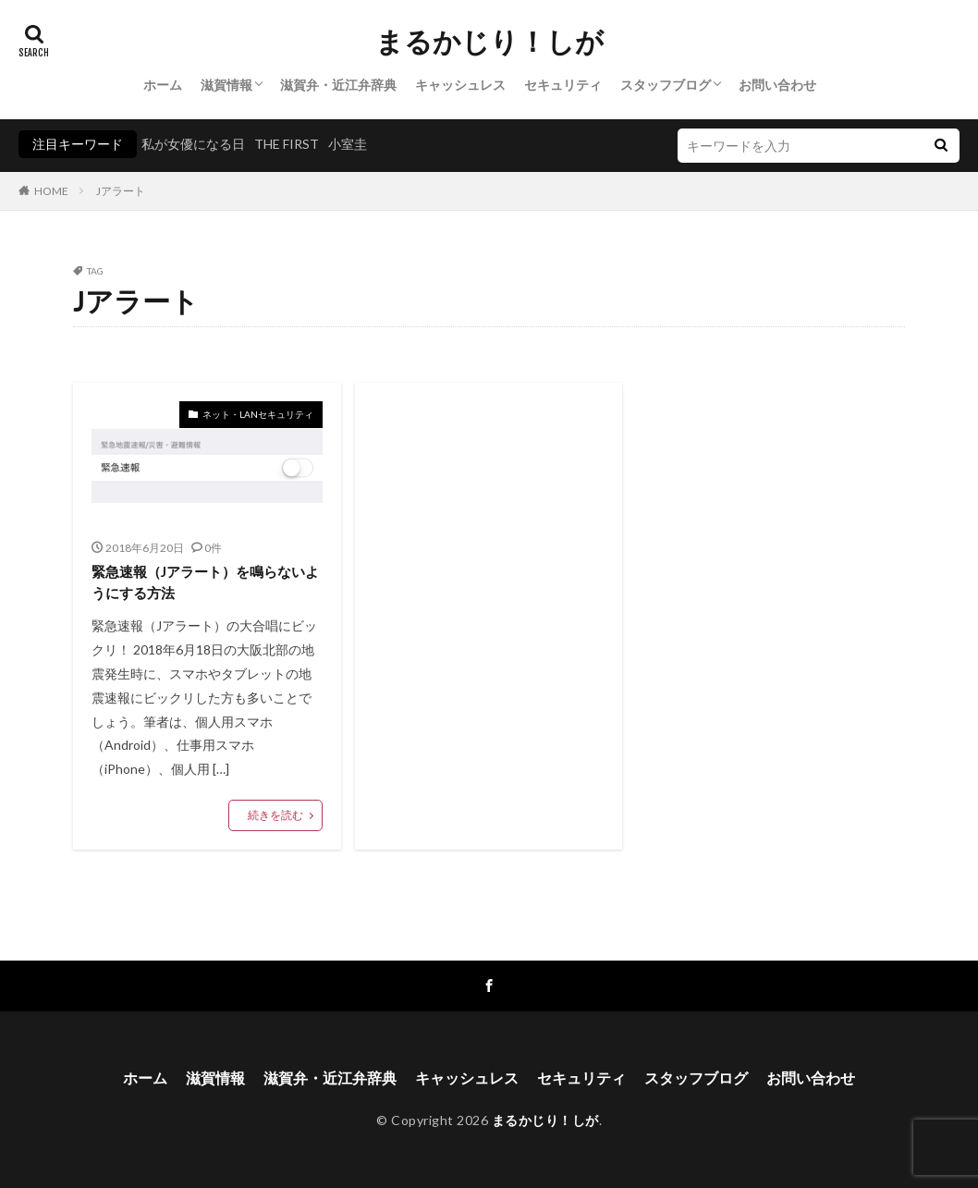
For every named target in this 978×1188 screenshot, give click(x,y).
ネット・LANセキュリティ (257, 414)
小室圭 (347, 144)
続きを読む (275, 815)
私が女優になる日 (193, 144)
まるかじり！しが (489, 41)
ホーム (162, 84)
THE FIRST (286, 144)
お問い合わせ (777, 84)
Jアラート (120, 191)
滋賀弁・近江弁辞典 (338, 84)
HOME (51, 191)
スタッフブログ (665, 84)
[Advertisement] (489, 554)
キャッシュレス (460, 84)
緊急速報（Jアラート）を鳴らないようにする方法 (205, 582)
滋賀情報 (226, 84)
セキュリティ (563, 84)
